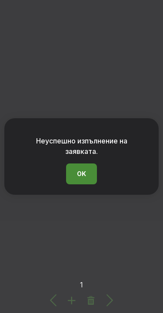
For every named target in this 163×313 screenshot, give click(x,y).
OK (81, 173)
